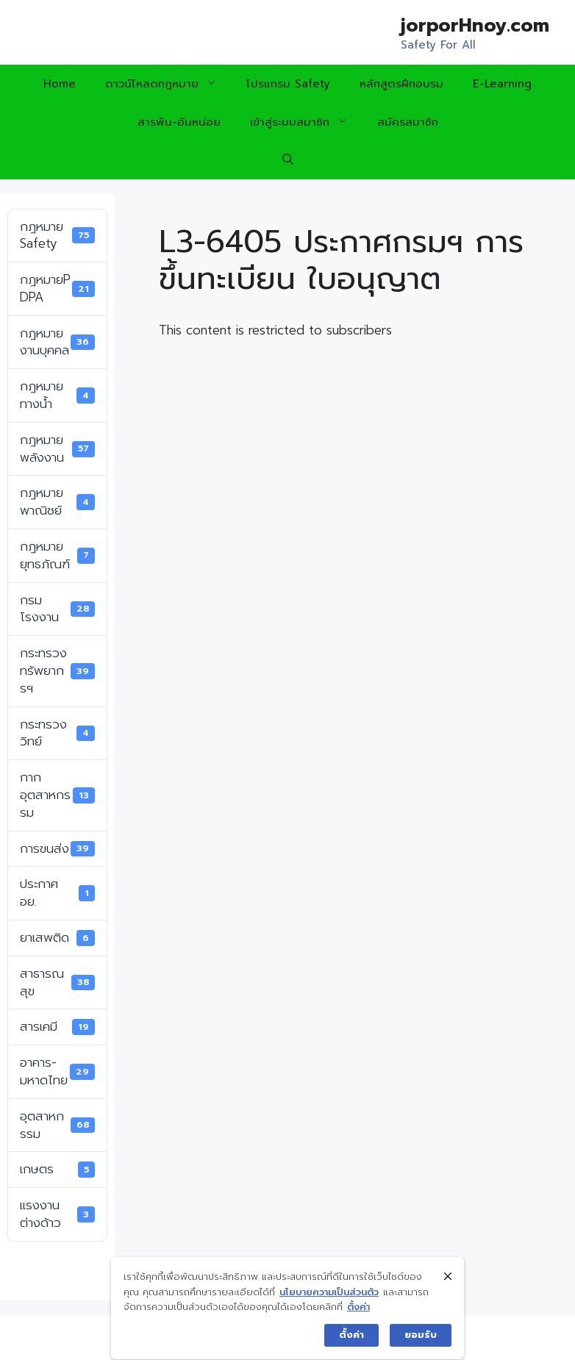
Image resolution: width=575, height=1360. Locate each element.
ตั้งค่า (358, 1328)
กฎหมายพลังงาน (57, 448)
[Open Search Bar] (288, 160)
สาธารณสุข (57, 982)
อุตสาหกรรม (57, 1124)
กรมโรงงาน (57, 608)
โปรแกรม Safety (288, 84)
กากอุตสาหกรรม (57, 794)
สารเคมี (57, 1026)
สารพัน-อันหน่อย (179, 122)
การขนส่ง (57, 848)
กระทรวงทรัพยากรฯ (57, 670)
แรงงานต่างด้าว (57, 1213)
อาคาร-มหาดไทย (57, 1071)
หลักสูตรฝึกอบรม (401, 84)
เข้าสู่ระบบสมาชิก (306, 122)
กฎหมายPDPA (57, 288)
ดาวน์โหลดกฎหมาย (168, 84)
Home (59, 84)
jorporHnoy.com (475, 26)
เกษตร (57, 1168)
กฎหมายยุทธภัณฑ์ (57, 555)
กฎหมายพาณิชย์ (57, 501)
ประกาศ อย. (57, 892)
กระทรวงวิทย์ (57, 733)
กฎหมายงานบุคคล (57, 341)
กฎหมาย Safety (57, 235)
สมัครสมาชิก (407, 122)
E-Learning (502, 84)
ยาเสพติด (57, 937)
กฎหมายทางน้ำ (57, 394)
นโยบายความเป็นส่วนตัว (329, 1313)
